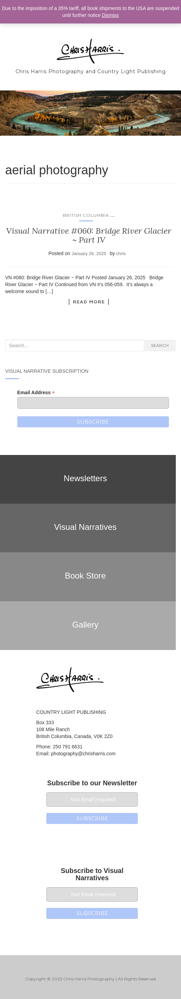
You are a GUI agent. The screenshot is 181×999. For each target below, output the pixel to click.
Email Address (36, 392)
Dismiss (110, 15)
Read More (89, 301)
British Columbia (86, 215)
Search (160, 345)
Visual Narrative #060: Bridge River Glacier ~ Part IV (88, 235)
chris (120, 253)
